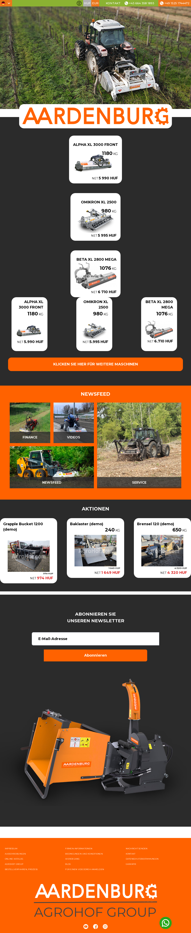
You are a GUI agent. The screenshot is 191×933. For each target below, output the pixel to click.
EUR (95, 3)
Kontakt (113, 3)
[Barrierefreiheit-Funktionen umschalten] (79, 3)
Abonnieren (95, 655)
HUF (87, 3)
